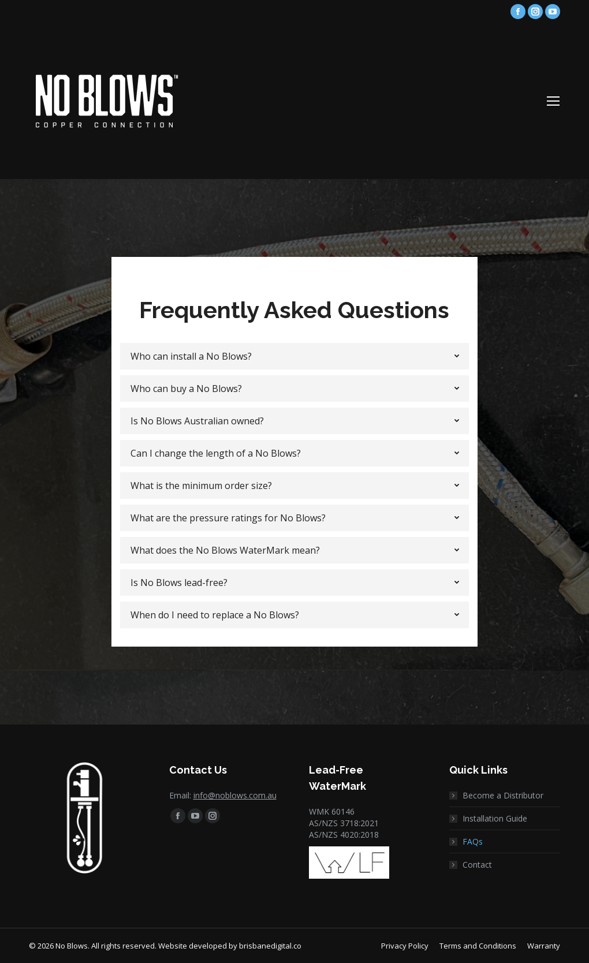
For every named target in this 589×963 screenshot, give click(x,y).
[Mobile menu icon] (553, 101)
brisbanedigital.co (270, 945)
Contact (477, 864)
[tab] (294, 356)
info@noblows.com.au (235, 795)
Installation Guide (495, 818)
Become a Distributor (503, 795)
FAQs (473, 841)
